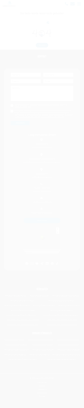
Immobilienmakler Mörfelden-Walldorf (61, 359)
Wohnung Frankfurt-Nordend (44, 305)
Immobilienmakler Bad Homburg (40, 340)
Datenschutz (42, 393)
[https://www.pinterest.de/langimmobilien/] (52, 264)
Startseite (42, 45)
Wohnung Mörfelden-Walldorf (62, 310)
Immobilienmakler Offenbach (68, 350)
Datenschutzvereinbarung (40, 105)
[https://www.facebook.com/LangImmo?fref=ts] (26, 264)
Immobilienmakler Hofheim (42, 350)
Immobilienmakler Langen (42, 345)
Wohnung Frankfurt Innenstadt (22, 310)
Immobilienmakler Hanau (14, 340)
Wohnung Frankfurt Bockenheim (17, 305)
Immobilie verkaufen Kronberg (21, 301)
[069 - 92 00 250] (67, 3)
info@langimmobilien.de (42, 202)
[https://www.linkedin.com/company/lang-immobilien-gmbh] (47, 264)
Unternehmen (42, 382)
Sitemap (42, 396)
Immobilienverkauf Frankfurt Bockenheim (23, 320)
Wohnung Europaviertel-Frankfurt (61, 301)
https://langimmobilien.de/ (42, 213)
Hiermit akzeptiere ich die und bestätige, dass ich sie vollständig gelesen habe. (40, 106)
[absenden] (20, 123)
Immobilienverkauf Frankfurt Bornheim (21, 315)
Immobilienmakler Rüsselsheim (17, 350)
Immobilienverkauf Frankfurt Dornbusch (22, 325)
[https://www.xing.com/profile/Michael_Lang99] (42, 264)
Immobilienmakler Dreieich (68, 345)
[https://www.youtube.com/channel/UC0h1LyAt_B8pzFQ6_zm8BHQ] (37, 263)
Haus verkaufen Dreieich (39, 296)
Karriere (42, 386)
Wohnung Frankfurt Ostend (69, 305)
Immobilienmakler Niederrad (15, 355)
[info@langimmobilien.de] (73, 4)
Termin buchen (42, 220)
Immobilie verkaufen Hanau (15, 296)
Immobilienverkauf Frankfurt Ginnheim (62, 320)
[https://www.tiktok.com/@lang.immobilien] (57, 264)
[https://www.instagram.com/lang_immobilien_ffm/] (32, 264)
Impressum (42, 389)
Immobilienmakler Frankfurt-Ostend (66, 355)
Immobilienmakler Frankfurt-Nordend (22, 359)
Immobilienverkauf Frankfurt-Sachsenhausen (60, 315)
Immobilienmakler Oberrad (39, 355)
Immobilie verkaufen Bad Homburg (65, 296)
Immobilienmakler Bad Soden (68, 340)
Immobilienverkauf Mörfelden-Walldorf (62, 325)
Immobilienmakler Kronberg (16, 345)
